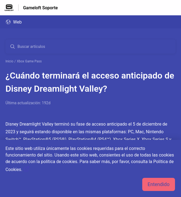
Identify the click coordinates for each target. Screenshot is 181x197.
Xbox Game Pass (29, 61)
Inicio (9, 61)
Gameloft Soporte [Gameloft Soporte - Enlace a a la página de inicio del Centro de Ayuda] (40, 7)
